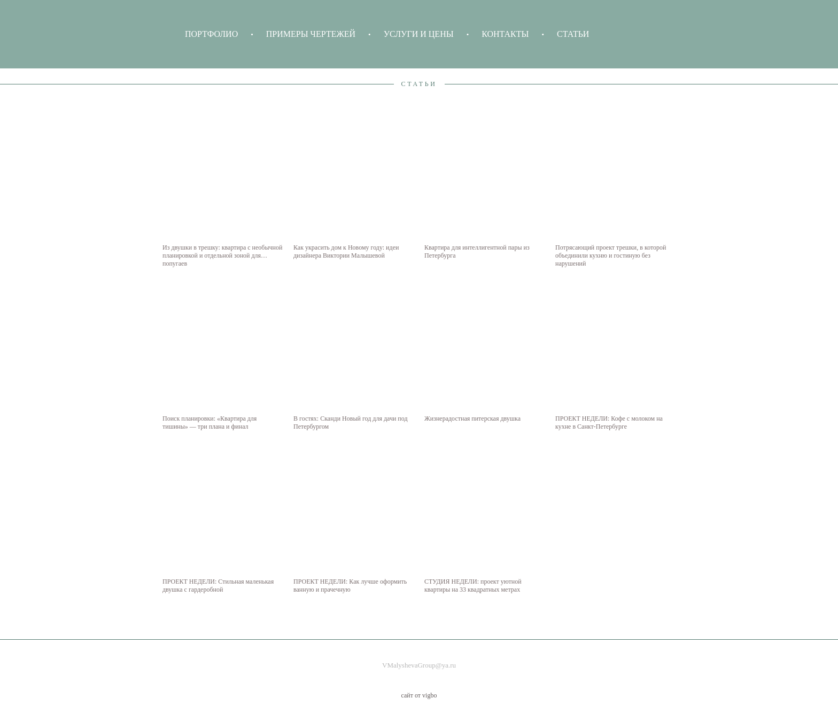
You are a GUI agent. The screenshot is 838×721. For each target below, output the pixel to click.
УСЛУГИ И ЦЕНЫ (419, 33)
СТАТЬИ (573, 33)
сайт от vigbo (419, 695)
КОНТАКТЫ (505, 33)
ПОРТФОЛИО (211, 33)
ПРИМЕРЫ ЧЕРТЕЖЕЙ (310, 33)
